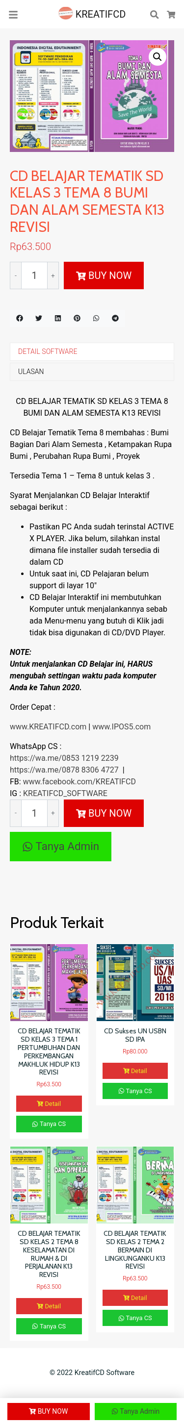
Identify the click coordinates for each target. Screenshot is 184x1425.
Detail (49, 1103)
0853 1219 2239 (90, 758)
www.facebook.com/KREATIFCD (79, 781)
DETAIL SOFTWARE (47, 351)
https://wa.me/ (36, 758)
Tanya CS (49, 1123)
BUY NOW (103, 275)
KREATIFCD (92, 14)
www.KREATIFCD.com (49, 726)
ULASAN (31, 371)
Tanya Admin (60, 846)
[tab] (92, 352)
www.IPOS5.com (121, 726)
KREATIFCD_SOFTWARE (65, 793)
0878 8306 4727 (90, 770)
